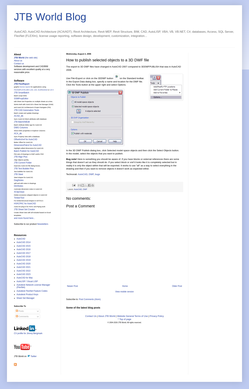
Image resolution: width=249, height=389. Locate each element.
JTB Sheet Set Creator (24, 209)
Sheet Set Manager (25, 298)
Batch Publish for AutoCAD (26, 151)
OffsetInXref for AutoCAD (25, 139)
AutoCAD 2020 (23, 263)
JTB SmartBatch (21, 92)
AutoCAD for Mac (25, 278)
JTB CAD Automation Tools (26, 110)
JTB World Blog (50, 17)
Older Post (177, 286)
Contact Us (90, 316)
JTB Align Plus (20, 157)
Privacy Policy (157, 316)
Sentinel (45, 90)
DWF (91, 174)
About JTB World (106, 316)
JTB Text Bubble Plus (24, 168)
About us (18, 60)
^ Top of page (124, 319)
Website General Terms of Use (132, 316)
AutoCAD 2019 (23, 260)
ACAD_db (18, 116)
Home (125, 286)
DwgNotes (19, 180)
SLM (39, 90)
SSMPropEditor (21, 98)
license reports (25, 87)
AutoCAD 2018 (23, 256)
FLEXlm (23, 90)
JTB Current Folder (23, 162)
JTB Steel (18, 174)
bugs (97, 174)
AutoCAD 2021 (23, 267)
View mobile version (124, 291)
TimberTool (19, 198)
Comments (22, 316)
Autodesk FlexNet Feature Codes (32, 291)
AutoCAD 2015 (23, 246)
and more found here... (24, 218)
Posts (20, 311)
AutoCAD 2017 (23, 253)
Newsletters (42, 224)
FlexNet (17, 90)
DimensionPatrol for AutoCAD (27, 145)
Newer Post (72, 286)
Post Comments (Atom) (90, 299)
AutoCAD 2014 (23, 242)
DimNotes (18, 186)
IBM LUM (29, 90)
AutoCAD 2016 (23, 249)
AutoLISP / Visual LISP (27, 281)
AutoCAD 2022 (23, 271)
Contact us (19, 63)
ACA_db (18, 133)
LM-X (52, 90)
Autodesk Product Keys (27, 294)
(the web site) (25, 57)
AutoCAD (82, 174)
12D (35, 90)
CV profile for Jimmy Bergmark (28, 332)
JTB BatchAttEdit (22, 122)
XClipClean (19, 192)
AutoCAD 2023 (23, 274)
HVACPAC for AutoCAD (25, 203)
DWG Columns (21, 127)
